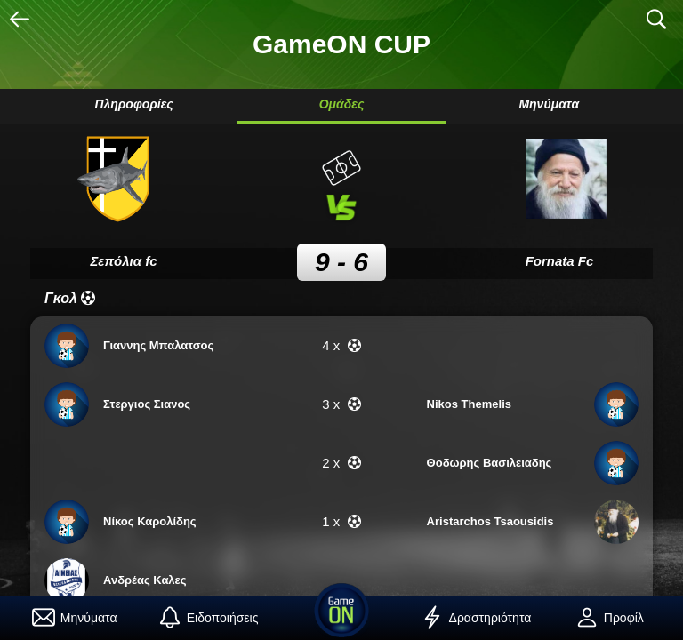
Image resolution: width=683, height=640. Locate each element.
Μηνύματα (548, 104)
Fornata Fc (560, 260)
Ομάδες (342, 104)
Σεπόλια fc (123, 260)
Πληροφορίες (133, 104)
